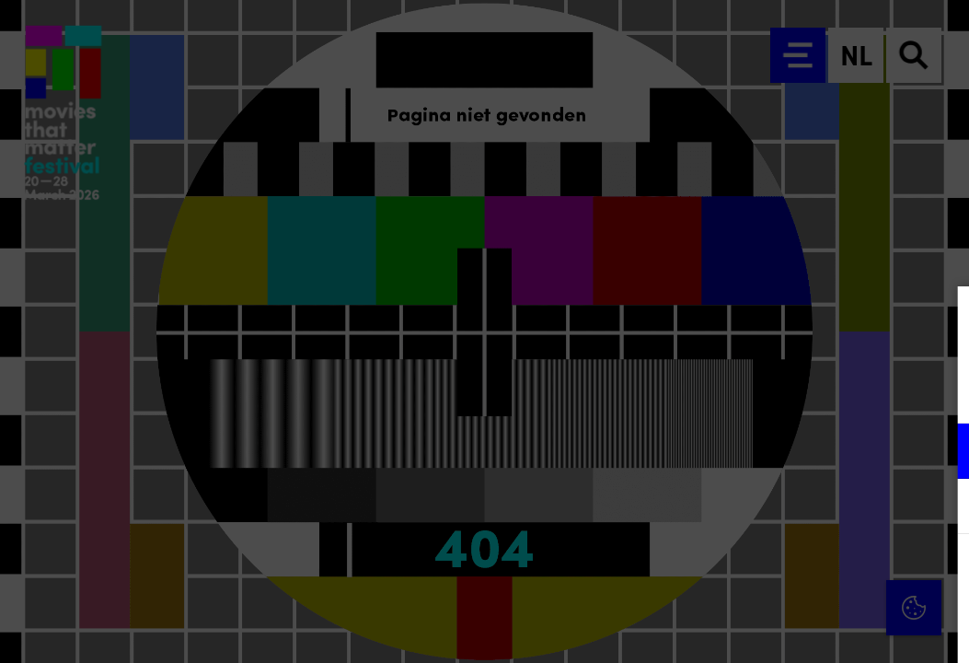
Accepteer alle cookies (813, 575)
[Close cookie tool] (940, 319)
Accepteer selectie (812, 628)
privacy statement (739, 390)
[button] (794, 450)
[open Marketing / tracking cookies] (939, 508)
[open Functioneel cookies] (939, 453)
